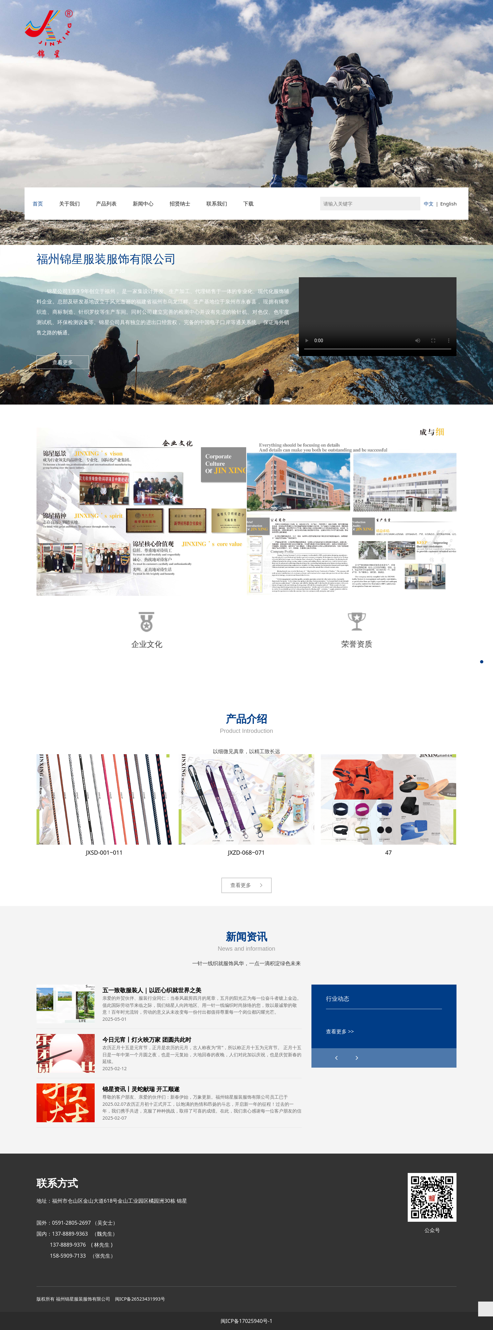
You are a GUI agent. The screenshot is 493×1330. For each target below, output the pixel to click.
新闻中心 (143, 203)
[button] (357, 1058)
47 (388, 852)
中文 (429, 203)
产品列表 (106, 203)
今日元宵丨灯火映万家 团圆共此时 (146, 1039)
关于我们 (69, 203)
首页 (38, 203)
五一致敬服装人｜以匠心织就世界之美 (151, 990)
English (448, 203)
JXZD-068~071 (246, 852)
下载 (248, 203)
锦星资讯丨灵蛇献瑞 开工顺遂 (141, 1089)
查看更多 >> (340, 1031)
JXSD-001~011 (104, 852)
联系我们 (216, 203)
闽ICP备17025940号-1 (247, 1321)
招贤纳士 (180, 203)
